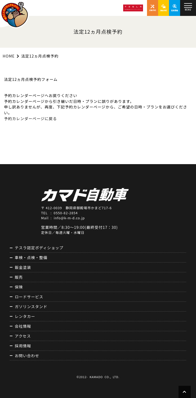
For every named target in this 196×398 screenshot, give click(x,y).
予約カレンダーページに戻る (30, 118)
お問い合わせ (27, 355)
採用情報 (23, 345)
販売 (19, 277)
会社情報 (23, 326)
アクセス (23, 336)
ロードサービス (29, 296)
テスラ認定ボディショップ (39, 247)
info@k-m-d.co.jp (69, 217)
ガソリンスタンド (31, 306)
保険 (19, 287)
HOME (9, 56)
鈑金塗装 (23, 267)
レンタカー (25, 316)
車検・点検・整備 (31, 257)
